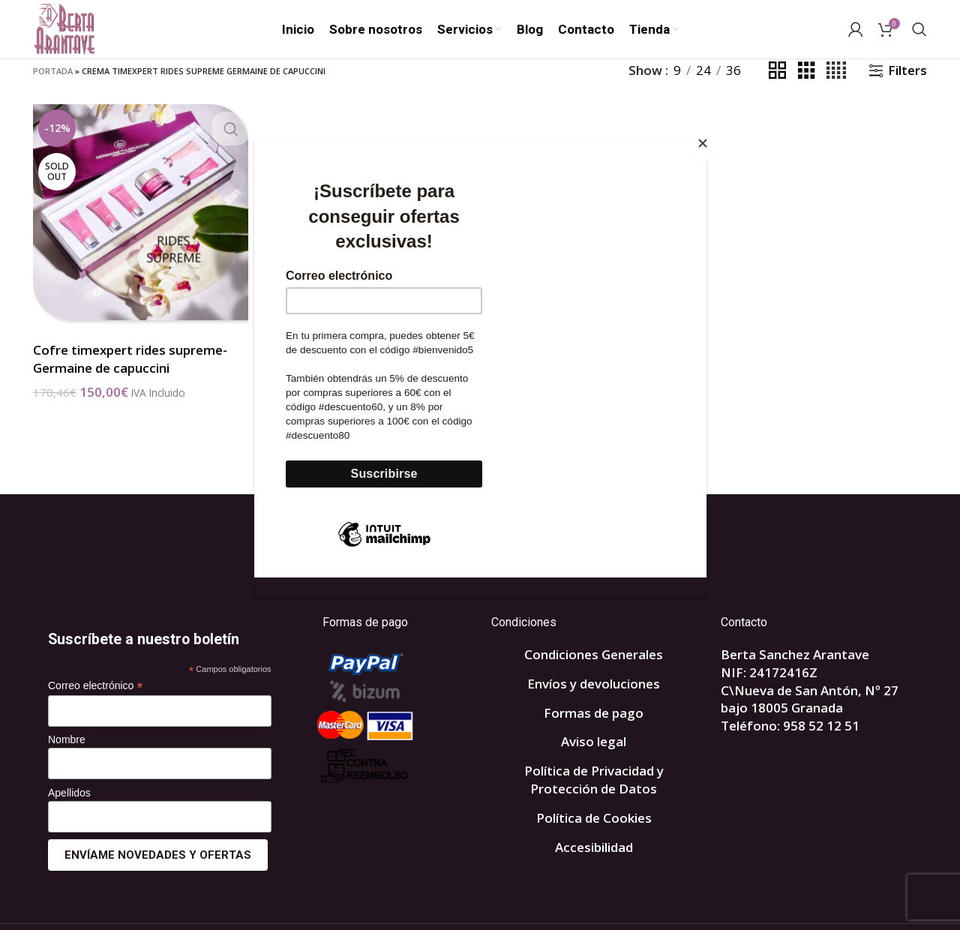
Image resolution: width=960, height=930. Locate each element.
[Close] (703, 148)
